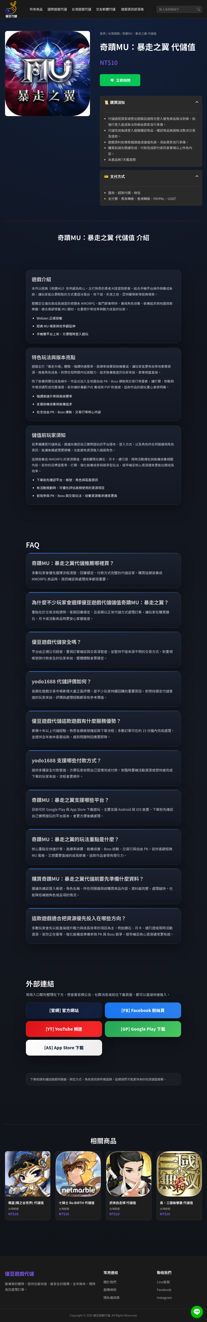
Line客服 (163, 1281)
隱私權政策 (112, 1297)
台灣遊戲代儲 (81, 9)
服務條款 (110, 1289)
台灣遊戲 (114, 33)
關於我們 (110, 1281)
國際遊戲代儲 (57, 9)
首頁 (103, 33)
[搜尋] (198, 9)
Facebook (164, 1289)
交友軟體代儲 (105, 9)
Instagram (164, 1297)
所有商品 (36, 9)
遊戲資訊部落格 (132, 9)
